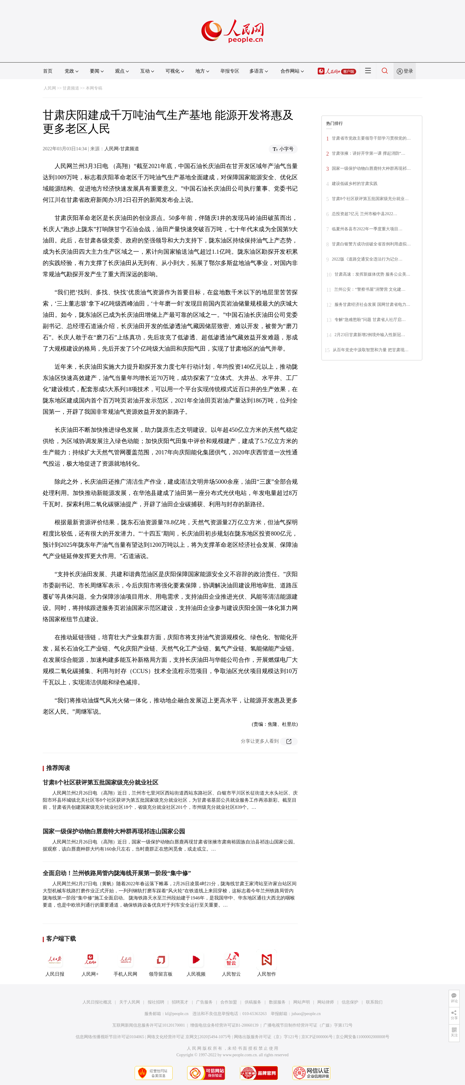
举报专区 (229, 70)
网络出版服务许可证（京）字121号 (266, 1037)
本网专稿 (94, 88)
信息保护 (350, 1002)
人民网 (50, 88)
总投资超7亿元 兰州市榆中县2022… (364, 214)
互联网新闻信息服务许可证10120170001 (148, 1025)
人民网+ (90, 963)
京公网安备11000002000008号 (362, 1037)
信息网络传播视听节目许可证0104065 (110, 1037)
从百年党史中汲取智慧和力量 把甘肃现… (371, 350)
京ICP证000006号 (317, 1037)
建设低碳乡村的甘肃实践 (355, 183)
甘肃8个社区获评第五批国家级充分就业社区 (100, 782)
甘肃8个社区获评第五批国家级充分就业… (370, 198)
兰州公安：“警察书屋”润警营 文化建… (369, 289)
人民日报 (54, 963)
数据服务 (277, 1002)
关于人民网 (129, 1002)
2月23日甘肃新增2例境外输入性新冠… (370, 335)
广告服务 (204, 1002)
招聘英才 (180, 1002)
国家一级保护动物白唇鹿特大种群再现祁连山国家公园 (114, 831)
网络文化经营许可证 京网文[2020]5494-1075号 (189, 1037)
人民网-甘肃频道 (121, 148)
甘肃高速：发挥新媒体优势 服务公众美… (372, 274)
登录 (408, 70)
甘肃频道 (71, 88)
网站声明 (301, 1002)
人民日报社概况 (97, 1002)
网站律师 (325, 1002)
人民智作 (266, 963)
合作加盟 (228, 1002)
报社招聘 (156, 1002)
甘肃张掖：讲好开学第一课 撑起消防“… (368, 153)
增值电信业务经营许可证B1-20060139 (224, 1025)
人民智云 (231, 963)
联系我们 (374, 1002)
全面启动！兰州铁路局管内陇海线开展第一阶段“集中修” (117, 873)
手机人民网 (125, 963)
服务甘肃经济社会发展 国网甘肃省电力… (372, 304)
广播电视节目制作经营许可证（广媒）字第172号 (308, 1025)
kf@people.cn (177, 1014)
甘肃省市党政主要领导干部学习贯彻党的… (371, 138)
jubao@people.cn (306, 1014)
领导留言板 (161, 963)
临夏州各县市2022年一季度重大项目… (367, 229)
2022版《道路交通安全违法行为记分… (367, 259)
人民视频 (196, 963)
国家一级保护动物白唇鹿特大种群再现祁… (371, 168)
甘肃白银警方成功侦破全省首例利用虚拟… (371, 244)
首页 (47, 70)
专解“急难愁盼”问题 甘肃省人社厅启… (370, 319)
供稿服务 (253, 1002)
